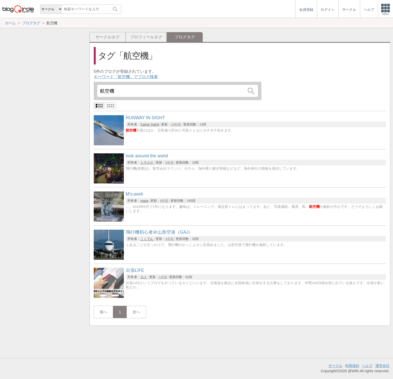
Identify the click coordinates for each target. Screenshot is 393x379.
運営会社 (382, 366)
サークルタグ (107, 37)
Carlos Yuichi (149, 124)
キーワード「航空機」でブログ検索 (126, 77)
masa (144, 201)
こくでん (146, 239)
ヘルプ (367, 366)
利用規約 (352, 366)
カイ (143, 277)
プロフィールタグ (146, 37)
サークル (335, 366)
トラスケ (146, 162)
